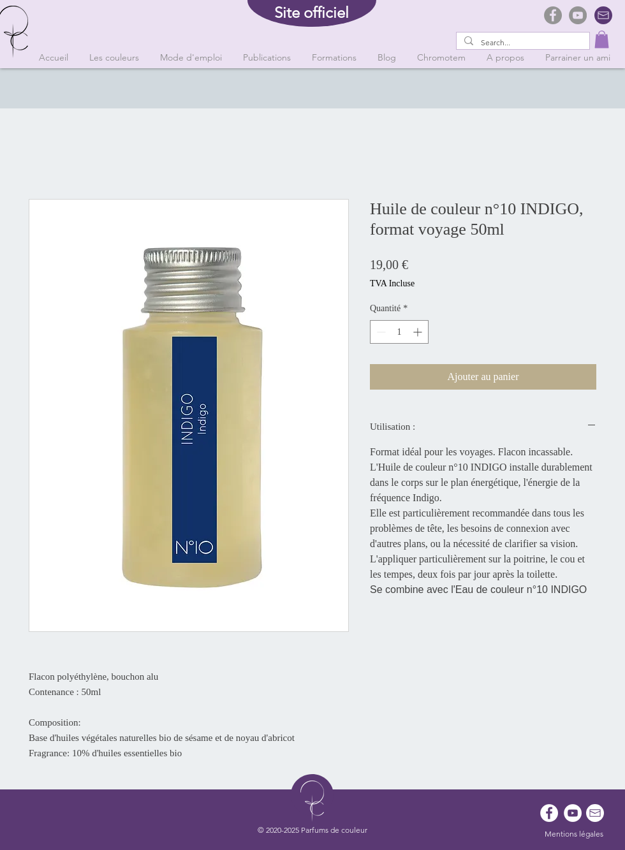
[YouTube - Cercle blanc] (573, 813)
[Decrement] (380, 332)
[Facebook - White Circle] (549, 813)
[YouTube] (578, 15)
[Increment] (419, 332)
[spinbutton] (399, 332)
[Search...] (521, 43)
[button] (601, 39)
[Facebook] (553, 15)
